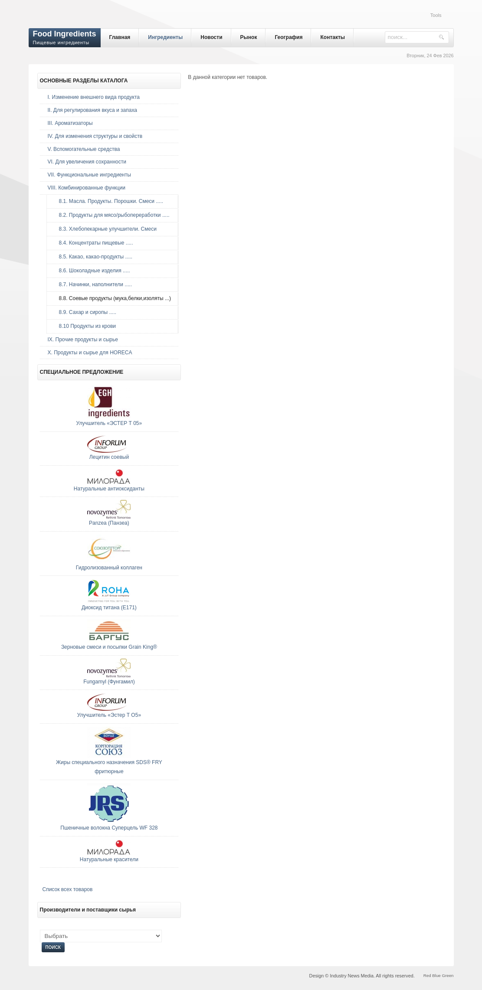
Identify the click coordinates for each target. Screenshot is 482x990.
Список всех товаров (68, 889)
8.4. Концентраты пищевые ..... (94, 243)
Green (447, 975)
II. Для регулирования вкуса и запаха (92, 110)
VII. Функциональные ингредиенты (89, 175)
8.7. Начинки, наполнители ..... (93, 284)
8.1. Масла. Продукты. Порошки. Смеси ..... (109, 201)
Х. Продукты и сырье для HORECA (90, 353)
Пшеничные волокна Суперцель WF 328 (108, 828)
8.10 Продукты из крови (85, 326)
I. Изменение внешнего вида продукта (94, 97)
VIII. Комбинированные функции (86, 188)
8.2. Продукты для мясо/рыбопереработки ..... (112, 215)
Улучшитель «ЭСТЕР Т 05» (109, 423)
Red (427, 975)
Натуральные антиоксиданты (109, 489)
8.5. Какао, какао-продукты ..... (94, 257)
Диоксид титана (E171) (109, 607)
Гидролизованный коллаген (109, 568)
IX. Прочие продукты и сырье (83, 340)
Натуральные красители (109, 859)
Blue (436, 975)
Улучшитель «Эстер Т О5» (109, 715)
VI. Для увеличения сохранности (87, 162)
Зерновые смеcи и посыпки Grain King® (109, 647)
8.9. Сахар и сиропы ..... (86, 312)
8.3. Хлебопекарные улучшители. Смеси (106, 229)
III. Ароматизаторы (70, 123)
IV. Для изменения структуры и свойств (95, 136)
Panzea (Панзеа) (109, 523)
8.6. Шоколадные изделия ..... (92, 271)
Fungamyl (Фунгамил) (109, 682)
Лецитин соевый (109, 457)
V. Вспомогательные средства (84, 149)
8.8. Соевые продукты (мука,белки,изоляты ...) (113, 298)
